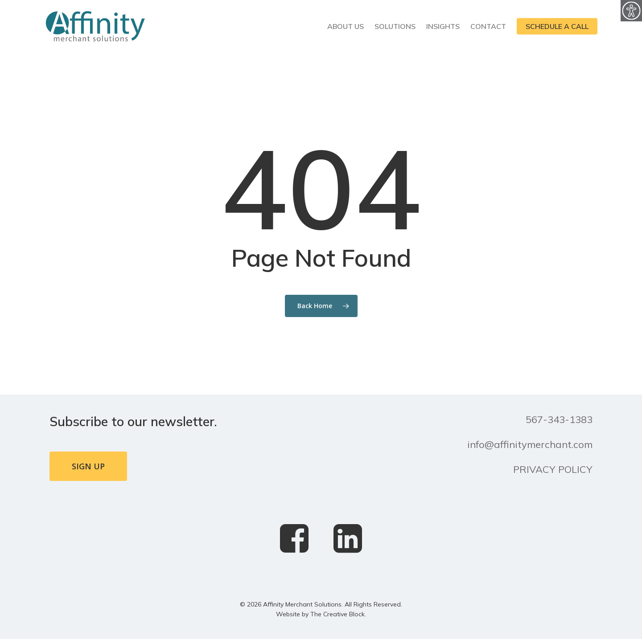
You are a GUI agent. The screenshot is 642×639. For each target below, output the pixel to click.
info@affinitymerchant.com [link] (530, 444)
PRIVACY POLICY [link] (553, 469)
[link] (631, 10)
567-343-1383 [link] (559, 419)
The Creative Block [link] (337, 614)
